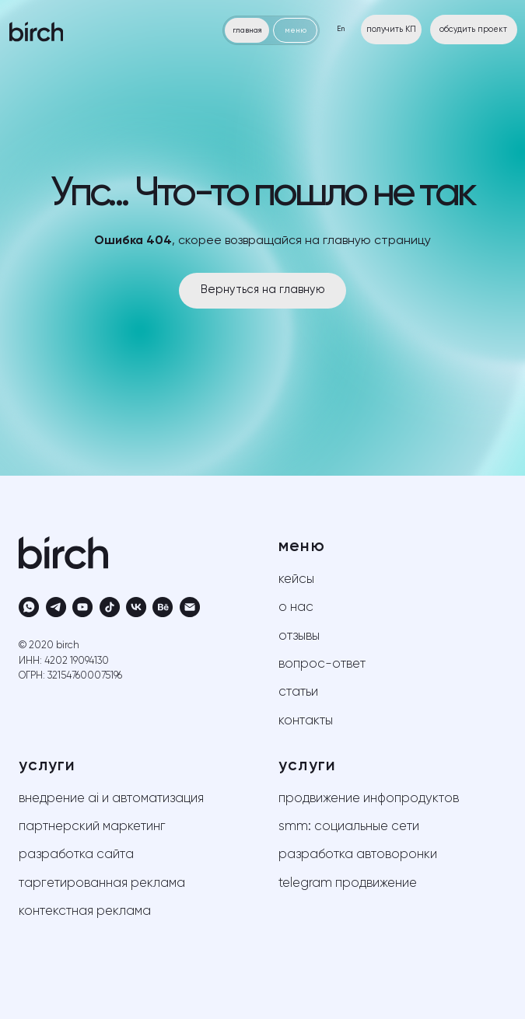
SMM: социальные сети (348, 826)
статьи (298, 692)
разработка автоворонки (357, 854)
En (341, 29)
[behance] (162, 607)
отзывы (299, 636)
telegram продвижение (347, 883)
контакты (305, 721)
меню (295, 30)
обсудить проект (473, 29)
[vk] (136, 607)
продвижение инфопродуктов (368, 798)
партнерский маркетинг (92, 826)
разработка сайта (76, 854)
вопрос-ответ (322, 664)
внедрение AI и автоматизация (111, 798)
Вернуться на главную (263, 289)
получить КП (391, 29)
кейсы (296, 579)
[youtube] (82, 607)
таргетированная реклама (102, 883)
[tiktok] (110, 607)
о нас (295, 607)
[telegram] (56, 607)
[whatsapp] (29, 607)
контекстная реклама (85, 911)
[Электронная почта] (190, 607)
